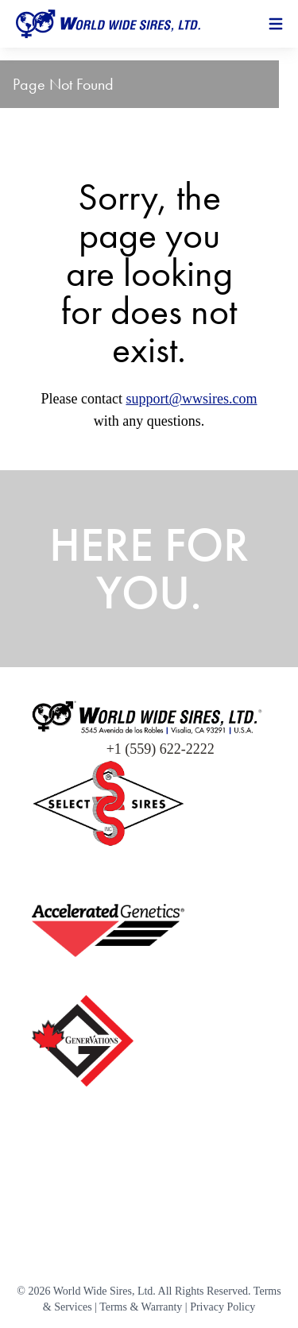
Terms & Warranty (140, 1307)
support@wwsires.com (191, 399)
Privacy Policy (222, 1307)
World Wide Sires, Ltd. (104, 1291)
